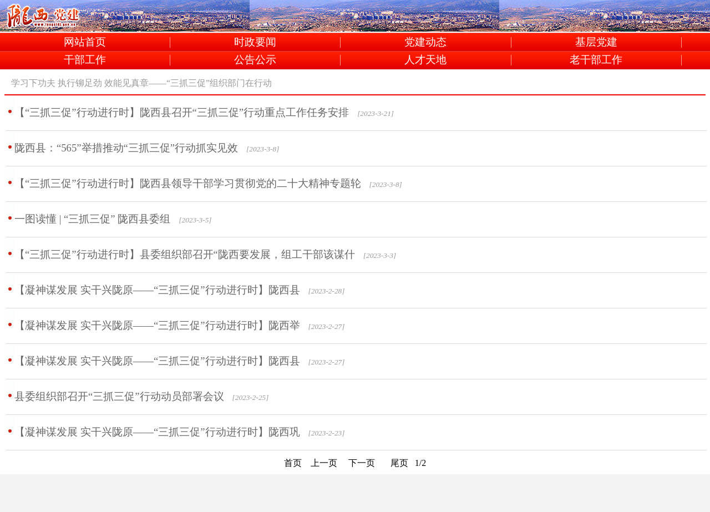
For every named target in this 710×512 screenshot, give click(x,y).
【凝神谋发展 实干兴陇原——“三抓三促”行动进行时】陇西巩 (157, 432)
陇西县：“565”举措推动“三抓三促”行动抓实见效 (126, 148)
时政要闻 (255, 42)
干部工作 (85, 60)
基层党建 (596, 42)
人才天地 (425, 60)
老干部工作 (596, 60)
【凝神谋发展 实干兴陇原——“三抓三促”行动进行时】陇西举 (157, 325)
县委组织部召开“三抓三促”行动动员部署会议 (119, 396)
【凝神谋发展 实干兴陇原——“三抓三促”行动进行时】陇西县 (157, 290)
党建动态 (425, 42)
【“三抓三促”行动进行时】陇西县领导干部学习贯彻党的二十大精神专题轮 (187, 183)
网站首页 (85, 42)
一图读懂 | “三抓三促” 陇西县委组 (92, 219)
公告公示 (255, 60)
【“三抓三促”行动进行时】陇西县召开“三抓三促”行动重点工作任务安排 (181, 112)
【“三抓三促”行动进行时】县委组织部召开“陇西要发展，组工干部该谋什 (184, 254)
